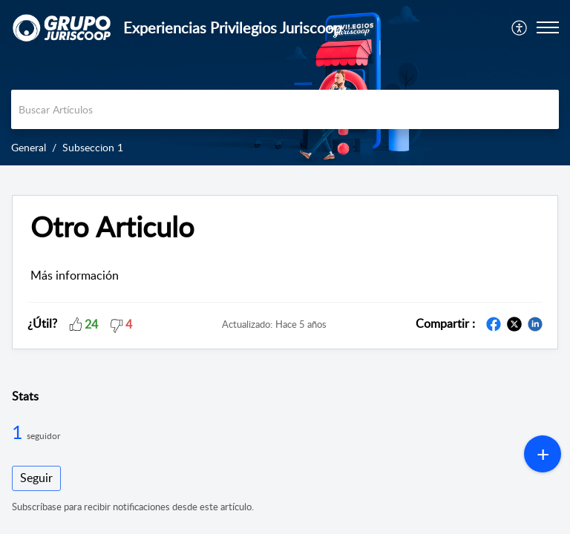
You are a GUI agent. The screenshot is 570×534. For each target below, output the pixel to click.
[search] (285, 109)
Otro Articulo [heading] (112, 227)
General (28, 147)
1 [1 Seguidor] (19, 431)
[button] (520, 27)
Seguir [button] (36, 477)
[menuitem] (520, 27)
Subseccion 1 (92, 147)
